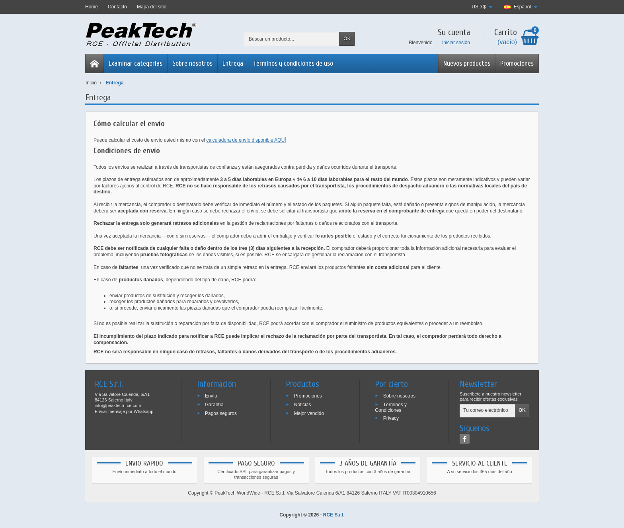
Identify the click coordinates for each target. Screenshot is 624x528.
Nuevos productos (466, 63)
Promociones (517, 63)
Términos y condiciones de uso (293, 63)
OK (346, 38)
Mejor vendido (309, 413)
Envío (211, 396)
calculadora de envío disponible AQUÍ (246, 140)
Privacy (391, 418)
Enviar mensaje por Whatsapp (124, 411)
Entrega (232, 63)
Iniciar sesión (456, 42)
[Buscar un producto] (291, 39)
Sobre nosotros (192, 63)
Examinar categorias (135, 63)
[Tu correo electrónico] (487, 410)
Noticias (302, 404)
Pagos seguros (221, 413)
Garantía (214, 404)
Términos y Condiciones (391, 407)
